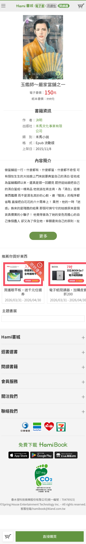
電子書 (39, 6)
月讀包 (51, 6)
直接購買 (49, 536)
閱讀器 (63, 6)
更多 (43, 236)
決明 (39, 119)
